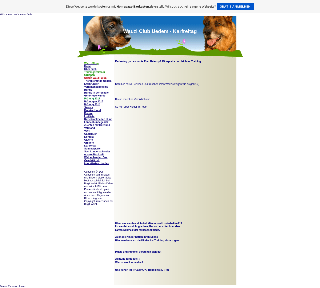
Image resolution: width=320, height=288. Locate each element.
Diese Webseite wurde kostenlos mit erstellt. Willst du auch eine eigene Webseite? (160, 6)
